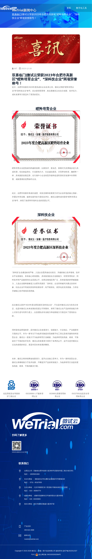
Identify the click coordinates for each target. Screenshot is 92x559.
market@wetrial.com (31, 539)
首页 (69, 8)
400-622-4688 (29, 530)
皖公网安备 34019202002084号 (50, 554)
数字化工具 (81, 8)
